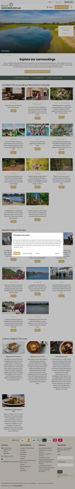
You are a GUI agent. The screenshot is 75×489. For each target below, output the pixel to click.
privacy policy (26, 247)
